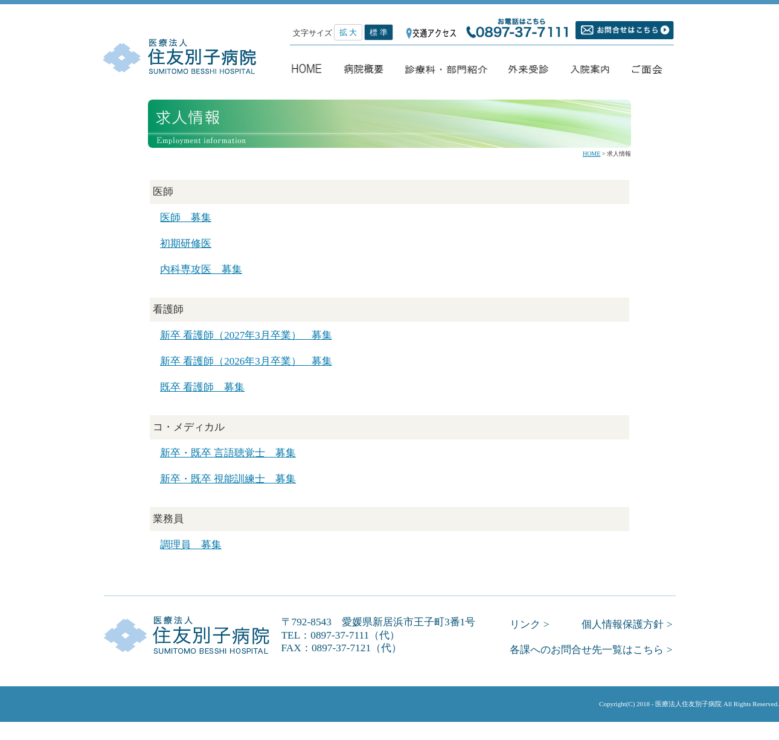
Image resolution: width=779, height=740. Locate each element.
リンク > (529, 624)
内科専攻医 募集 (201, 269)
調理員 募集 (191, 544)
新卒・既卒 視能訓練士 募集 (228, 479)
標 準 (378, 32)
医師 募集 (185, 217)
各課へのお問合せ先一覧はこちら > (591, 649)
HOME (591, 153)
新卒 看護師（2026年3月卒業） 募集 (246, 361)
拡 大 (348, 32)
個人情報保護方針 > (627, 624)
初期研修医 (185, 243)
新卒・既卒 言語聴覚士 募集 (228, 453)
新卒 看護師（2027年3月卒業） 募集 (246, 335)
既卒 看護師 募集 (202, 387)
